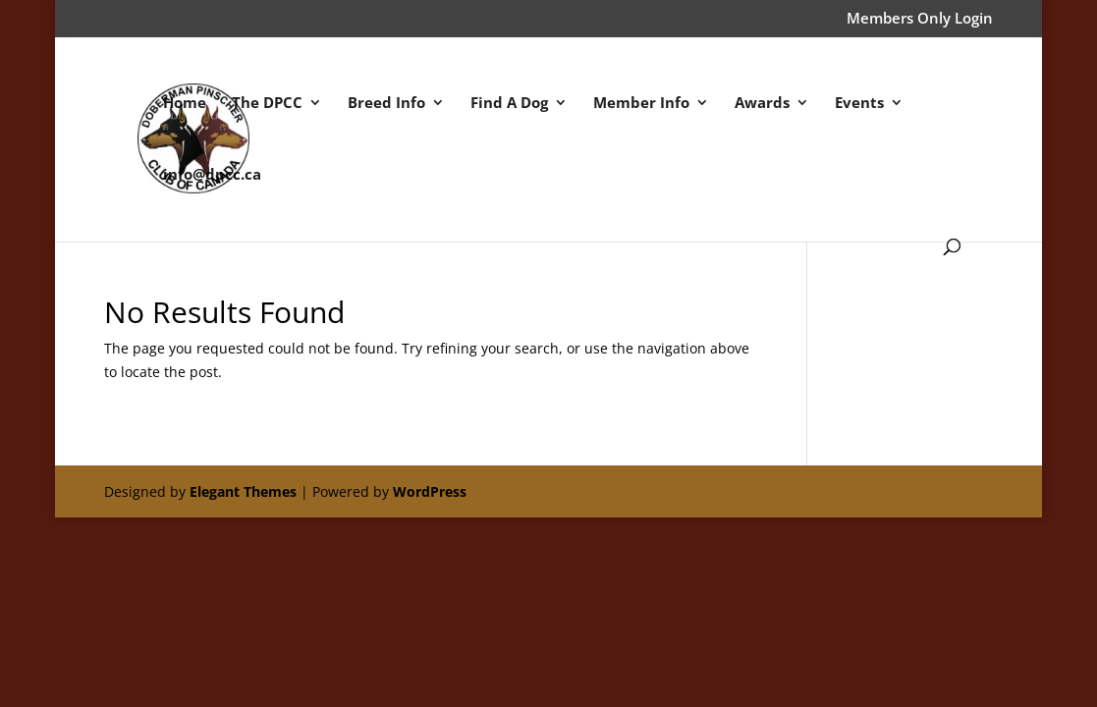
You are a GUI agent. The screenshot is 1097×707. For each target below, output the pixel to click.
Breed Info (386, 103)
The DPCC (267, 103)
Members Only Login (920, 19)
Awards (762, 103)
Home (184, 103)
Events (859, 103)
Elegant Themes (243, 491)
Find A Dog (509, 103)
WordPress (429, 491)
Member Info (641, 103)
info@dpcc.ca (212, 175)
